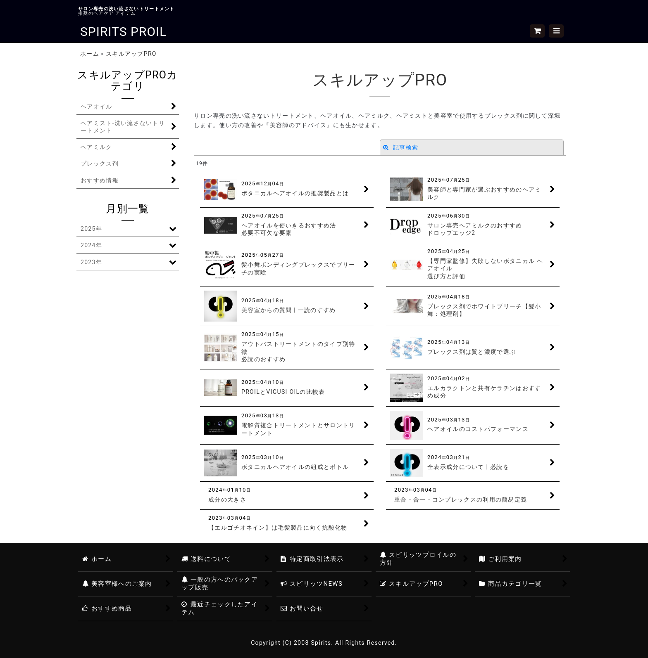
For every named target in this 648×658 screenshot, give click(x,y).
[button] (556, 31)
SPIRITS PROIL (123, 31)
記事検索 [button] (400, 147)
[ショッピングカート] (537, 31)
